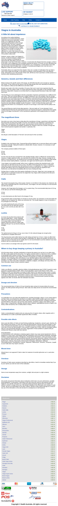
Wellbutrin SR (6, 422)
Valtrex (4, 416)
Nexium (4, 408)
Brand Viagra (5, 475)
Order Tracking (15, 20)
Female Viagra (6, 451)
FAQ (23, 20)
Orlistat (4, 443)
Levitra (4, 412)
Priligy (4, 457)
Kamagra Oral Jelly (7, 463)
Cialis (3, 465)
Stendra (4, 432)
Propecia (4, 436)
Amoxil (4, 455)
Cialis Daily (5, 410)
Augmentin (5, 404)
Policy (30, 20)
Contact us (38, 20)
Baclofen (4, 428)
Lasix (3, 449)
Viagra (4, 471)
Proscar (4, 414)
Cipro (3, 426)
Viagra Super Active (7, 473)
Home (5, 20)
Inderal (4, 480)
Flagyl (3, 401)
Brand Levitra (5, 478)
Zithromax (5, 418)
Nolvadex (4, 467)
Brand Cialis (5, 459)
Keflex (4, 445)
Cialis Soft (5, 453)
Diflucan (4, 424)
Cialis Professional (7, 438)
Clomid (4, 434)
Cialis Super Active (7, 461)
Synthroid (4, 441)
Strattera (4, 406)
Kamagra (4, 469)
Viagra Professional (7, 420)
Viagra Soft (5, 447)
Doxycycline (5, 430)
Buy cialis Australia (8, 206)
